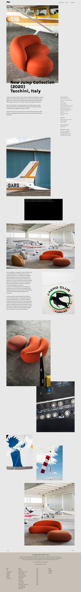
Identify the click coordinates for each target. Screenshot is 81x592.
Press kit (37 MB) (63, 120)
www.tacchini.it (63, 126)
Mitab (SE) (20, 570)
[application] (43, 209)
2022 (37, 576)
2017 (37, 583)
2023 (37, 574)
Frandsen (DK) (21, 577)
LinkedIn (50, 573)
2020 (37, 578)
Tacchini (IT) (20, 578)
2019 (37, 580)
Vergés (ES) (20, 580)
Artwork (7, 577)
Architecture (8, 578)
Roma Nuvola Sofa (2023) (65, 131)
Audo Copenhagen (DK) (22, 571)
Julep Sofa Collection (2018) (65, 133)
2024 (37, 573)
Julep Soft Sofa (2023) (64, 132)
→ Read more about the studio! (40, 564)
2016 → (37, 584)
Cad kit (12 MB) (63, 122)
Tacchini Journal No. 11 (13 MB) (65, 119)
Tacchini (64, 102)
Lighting (8, 575)
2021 (37, 577)
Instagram (50, 570)
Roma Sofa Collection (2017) (65, 135)
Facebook (50, 571)
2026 (37, 570)
